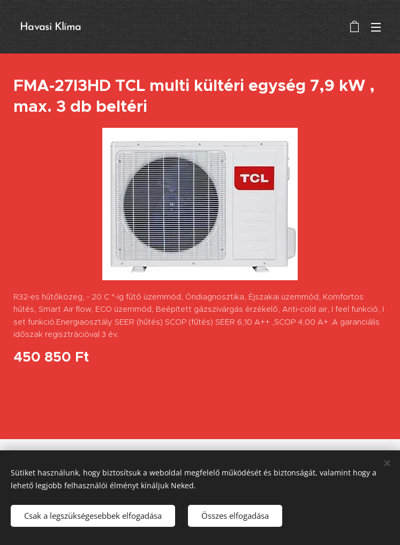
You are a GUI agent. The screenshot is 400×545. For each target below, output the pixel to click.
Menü (376, 27)
